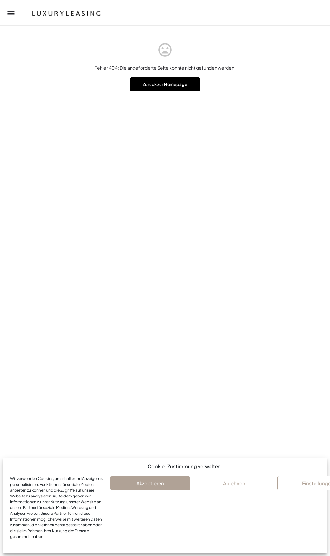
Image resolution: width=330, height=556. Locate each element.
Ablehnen (234, 483)
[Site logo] (60, 13)
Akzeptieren (150, 483)
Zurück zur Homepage (165, 84)
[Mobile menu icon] (10, 13)
